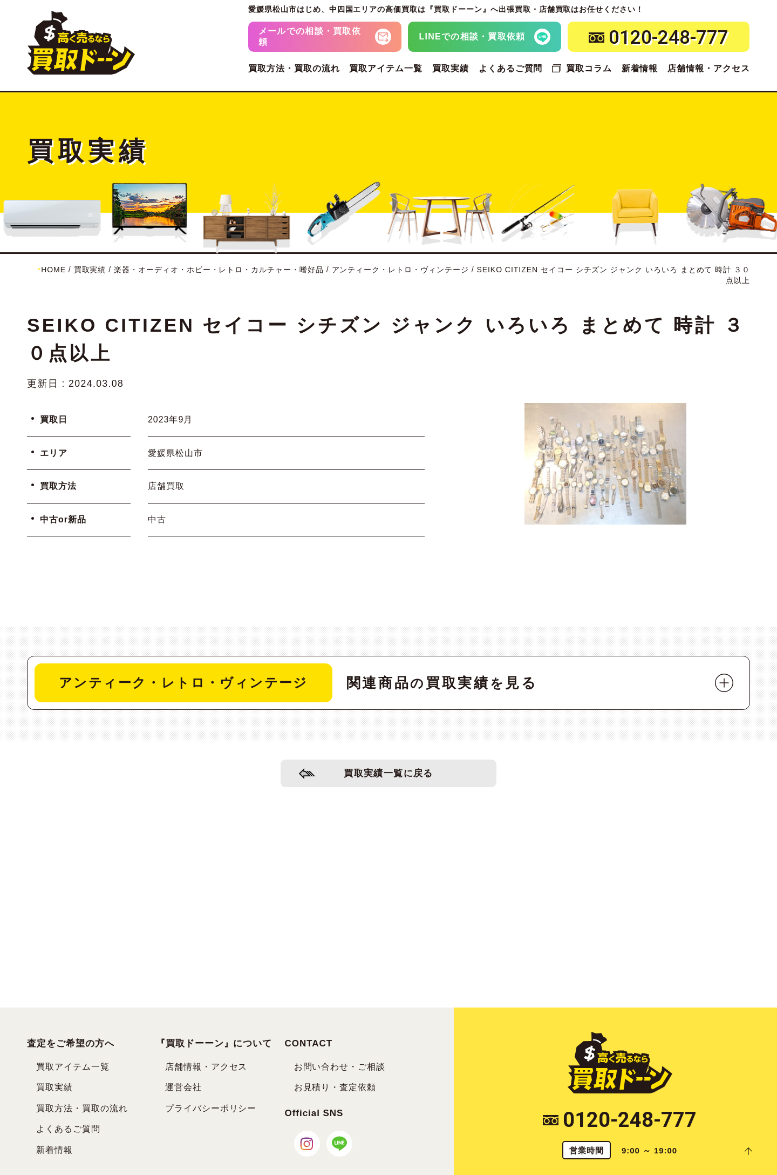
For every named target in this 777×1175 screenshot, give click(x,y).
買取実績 (450, 68)
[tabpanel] (605, 464)
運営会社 (183, 1087)
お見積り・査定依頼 (335, 1087)
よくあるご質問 (511, 68)
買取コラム (589, 68)
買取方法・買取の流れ (294, 68)
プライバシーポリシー (211, 1108)
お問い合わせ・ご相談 (340, 1066)
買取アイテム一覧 (385, 68)
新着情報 (640, 68)
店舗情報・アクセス (708, 68)
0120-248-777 (620, 1120)
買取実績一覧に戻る (389, 774)
